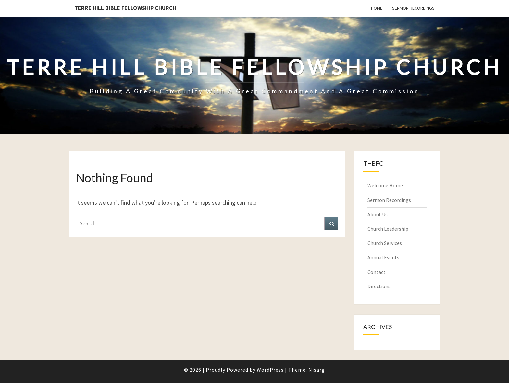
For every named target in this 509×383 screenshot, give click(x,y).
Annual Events (383, 257)
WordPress (270, 369)
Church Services (384, 243)
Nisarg (316, 369)
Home (376, 8)
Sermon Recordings (413, 8)
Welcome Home (385, 185)
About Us (377, 214)
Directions (379, 286)
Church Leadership (387, 228)
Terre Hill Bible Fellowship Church (125, 8)
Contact (376, 272)
